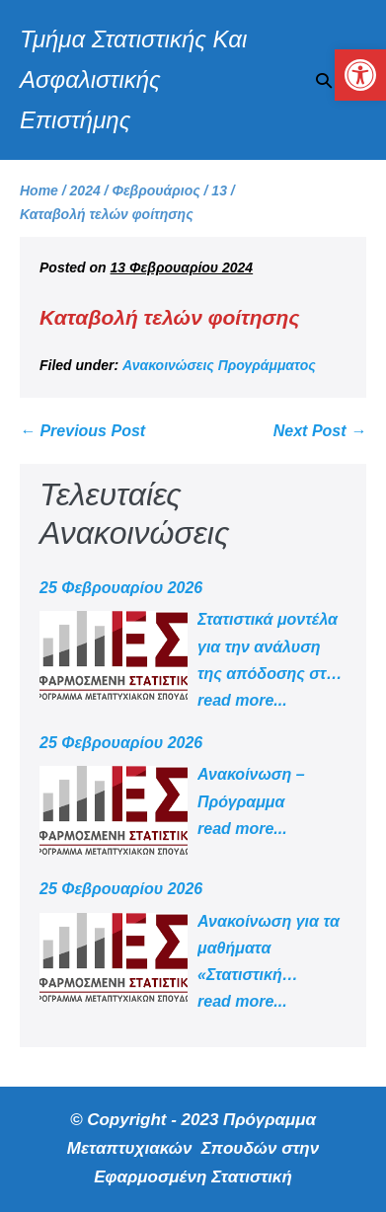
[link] (360, 75)
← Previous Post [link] (82, 430)
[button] (324, 80)
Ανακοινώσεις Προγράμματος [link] (219, 365)
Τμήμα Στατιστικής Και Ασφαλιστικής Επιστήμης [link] (133, 79)
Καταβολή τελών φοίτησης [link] (169, 317)
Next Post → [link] (319, 430)
